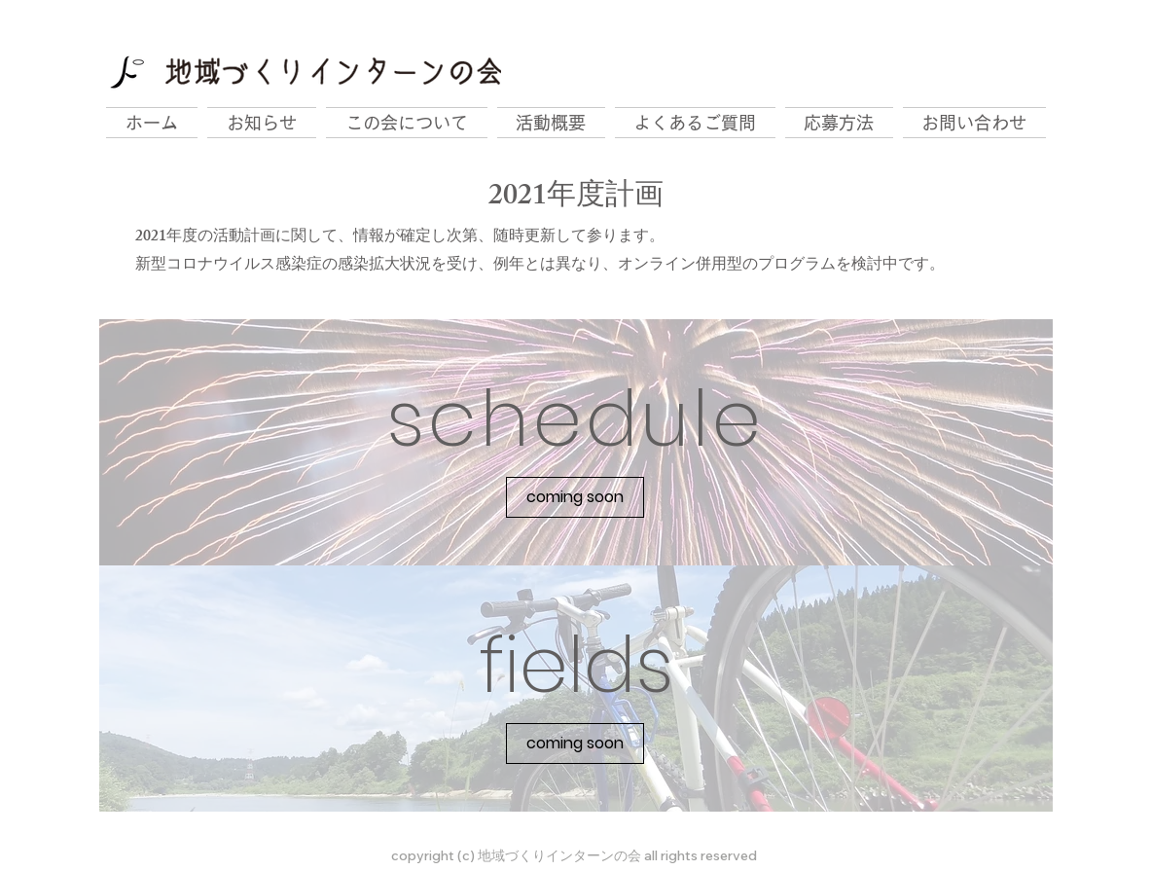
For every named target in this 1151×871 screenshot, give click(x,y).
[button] (575, 497)
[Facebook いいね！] (925, 25)
